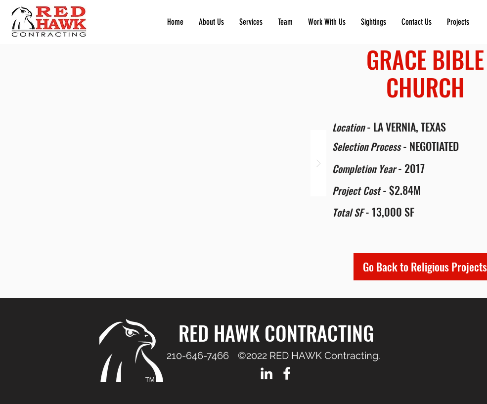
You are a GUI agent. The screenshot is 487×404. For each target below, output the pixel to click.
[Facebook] (286, 373)
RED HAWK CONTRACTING (276, 333)
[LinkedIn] (266, 373)
